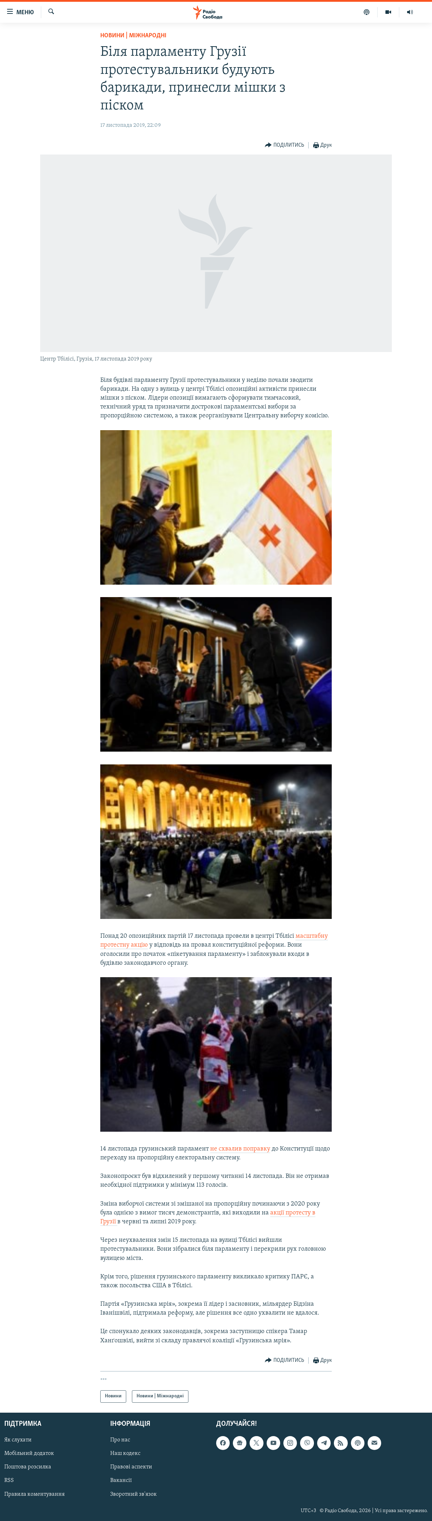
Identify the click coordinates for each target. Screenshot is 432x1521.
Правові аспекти (131, 1467)
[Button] (284, 145)
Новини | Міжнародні (133, 35)
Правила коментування (34, 1494)
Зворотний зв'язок (133, 1494)
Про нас (120, 1440)
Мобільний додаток (29, 1453)
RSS (9, 1480)
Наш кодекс (125, 1453)
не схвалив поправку (240, 1149)
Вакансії (121, 1480)
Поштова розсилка (27, 1467)
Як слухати (18, 1440)
